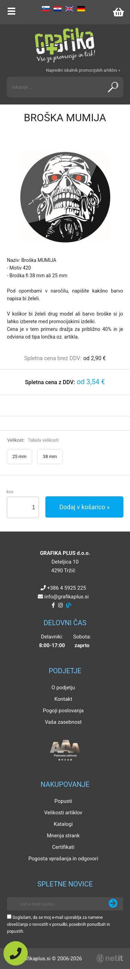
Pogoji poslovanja (63, 710)
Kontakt (63, 699)
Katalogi (63, 824)
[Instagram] (60, 605)
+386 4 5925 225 (66, 588)
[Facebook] (53, 605)
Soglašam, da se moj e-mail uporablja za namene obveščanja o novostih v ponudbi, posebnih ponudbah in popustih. (58, 924)
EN (69, 8)
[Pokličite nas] (15, 953)
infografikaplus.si (66, 597)
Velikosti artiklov (63, 812)
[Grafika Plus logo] (65, 45)
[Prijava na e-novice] (113, 903)
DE (81, 8)
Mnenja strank (63, 835)
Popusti (63, 801)
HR (57, 8)
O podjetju (63, 687)
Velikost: (33, 440)
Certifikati (63, 847)
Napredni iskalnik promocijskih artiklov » (83, 70)
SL (46, 8)
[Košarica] (118, 12)
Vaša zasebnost (63, 722)
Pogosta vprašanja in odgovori (63, 858)
